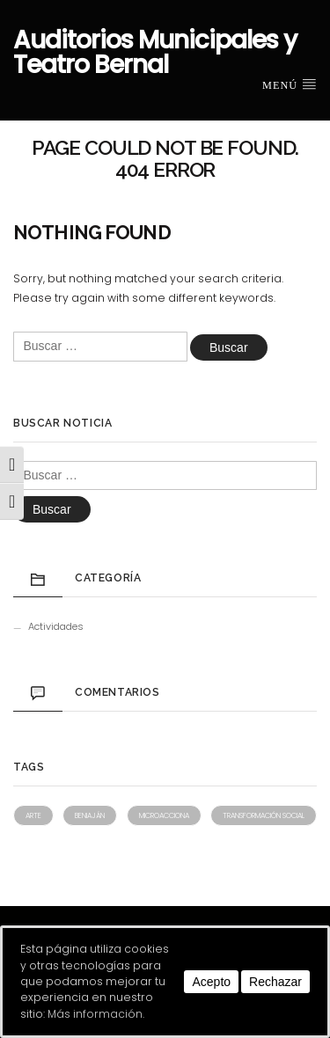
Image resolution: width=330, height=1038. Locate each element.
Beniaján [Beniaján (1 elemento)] (90, 815)
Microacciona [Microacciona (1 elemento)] (164, 815)
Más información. (96, 1013)
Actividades (56, 626)
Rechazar (275, 982)
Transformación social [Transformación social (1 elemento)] (263, 815)
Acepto (211, 982)
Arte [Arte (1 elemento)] (33, 815)
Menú (289, 84)
